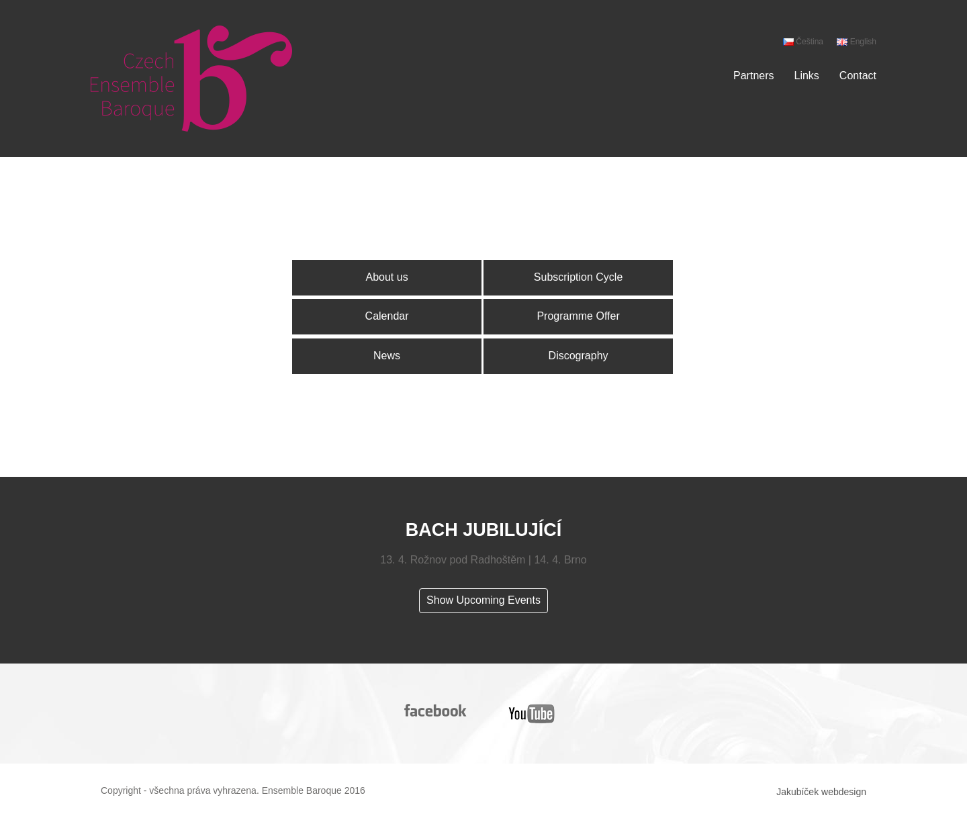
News (386, 355)
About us (386, 277)
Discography (578, 355)
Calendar (387, 316)
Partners (753, 75)
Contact (857, 75)
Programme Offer (578, 316)
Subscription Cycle (578, 277)
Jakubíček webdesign (821, 791)
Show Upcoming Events (483, 600)
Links (806, 75)
